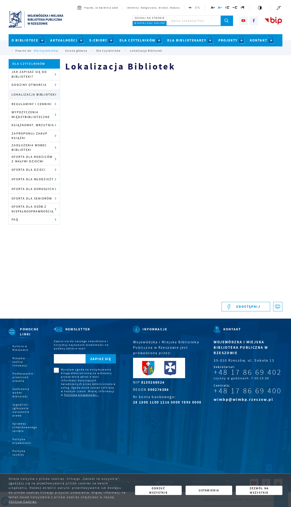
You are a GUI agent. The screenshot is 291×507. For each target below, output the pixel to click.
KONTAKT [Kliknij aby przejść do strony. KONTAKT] (258, 40)
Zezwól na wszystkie (259, 490)
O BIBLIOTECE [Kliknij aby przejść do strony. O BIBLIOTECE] (25, 40)
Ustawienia (209, 490)
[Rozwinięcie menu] (23, 335)
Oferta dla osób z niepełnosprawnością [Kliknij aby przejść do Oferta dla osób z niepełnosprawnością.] (32, 209)
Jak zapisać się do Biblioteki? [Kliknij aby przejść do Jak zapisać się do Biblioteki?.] (29, 74)
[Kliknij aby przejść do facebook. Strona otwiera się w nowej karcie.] (254, 21)
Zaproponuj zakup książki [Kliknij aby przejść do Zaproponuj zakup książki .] (29, 136)
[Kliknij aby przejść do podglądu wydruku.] (278, 306)
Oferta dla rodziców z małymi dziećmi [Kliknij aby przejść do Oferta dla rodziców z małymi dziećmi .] (32, 159)
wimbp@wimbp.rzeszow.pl (243, 399)
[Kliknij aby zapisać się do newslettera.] (101, 359)
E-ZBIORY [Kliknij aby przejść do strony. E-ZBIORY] (98, 40)
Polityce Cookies (23, 502)
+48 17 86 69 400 (248, 391)
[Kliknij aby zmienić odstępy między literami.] (220, 8)
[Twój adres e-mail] (70, 359)
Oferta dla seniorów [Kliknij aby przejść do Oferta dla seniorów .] (32, 198)
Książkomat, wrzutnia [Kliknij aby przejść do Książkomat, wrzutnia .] (33, 125)
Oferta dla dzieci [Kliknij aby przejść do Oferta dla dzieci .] (28, 170)
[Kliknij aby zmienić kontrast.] (260, 8)
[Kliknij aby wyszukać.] (227, 21)
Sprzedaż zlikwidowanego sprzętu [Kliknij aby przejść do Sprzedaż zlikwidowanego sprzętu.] (24, 427)
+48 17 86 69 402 (248, 372)
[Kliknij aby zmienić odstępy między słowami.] (235, 8)
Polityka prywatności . (81, 395)
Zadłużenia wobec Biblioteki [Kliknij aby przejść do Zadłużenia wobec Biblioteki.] (20, 392)
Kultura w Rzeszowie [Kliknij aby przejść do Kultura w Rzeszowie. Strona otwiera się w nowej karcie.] (20, 348)
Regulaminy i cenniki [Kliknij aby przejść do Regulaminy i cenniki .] (32, 104)
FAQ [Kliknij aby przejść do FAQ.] (15, 219)
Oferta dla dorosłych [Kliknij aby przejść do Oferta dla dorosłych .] (33, 189)
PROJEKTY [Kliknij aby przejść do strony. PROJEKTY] (228, 40)
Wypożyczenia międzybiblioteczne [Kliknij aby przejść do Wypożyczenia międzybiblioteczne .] (31, 114)
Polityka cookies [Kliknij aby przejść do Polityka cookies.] (18, 453)
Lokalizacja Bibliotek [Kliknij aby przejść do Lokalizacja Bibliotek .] (33, 94)
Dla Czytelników (46, 51)
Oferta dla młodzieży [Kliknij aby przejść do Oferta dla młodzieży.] (33, 179)
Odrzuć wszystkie (158, 490)
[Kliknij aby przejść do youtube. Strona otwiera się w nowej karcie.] (243, 21)
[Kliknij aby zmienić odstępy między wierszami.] (227, 8)
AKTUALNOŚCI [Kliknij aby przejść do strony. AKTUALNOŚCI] (63, 40)
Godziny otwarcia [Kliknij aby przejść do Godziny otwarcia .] (29, 85)
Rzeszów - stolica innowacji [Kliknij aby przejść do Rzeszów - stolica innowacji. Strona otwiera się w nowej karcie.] (20, 361)
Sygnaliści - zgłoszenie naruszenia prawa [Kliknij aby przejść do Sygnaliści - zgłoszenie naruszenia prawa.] (21, 410)
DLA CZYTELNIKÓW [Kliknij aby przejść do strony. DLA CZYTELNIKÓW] (137, 40)
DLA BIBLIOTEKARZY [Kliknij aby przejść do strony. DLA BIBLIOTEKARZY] (186, 40)
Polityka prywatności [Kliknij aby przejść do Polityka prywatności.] (21, 441)
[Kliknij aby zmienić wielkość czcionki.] (213, 8)
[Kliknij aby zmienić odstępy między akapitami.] (243, 8)
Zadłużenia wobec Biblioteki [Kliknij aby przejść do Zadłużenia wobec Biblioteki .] (29, 147)
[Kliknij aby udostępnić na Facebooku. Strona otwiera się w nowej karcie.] (246, 306)
